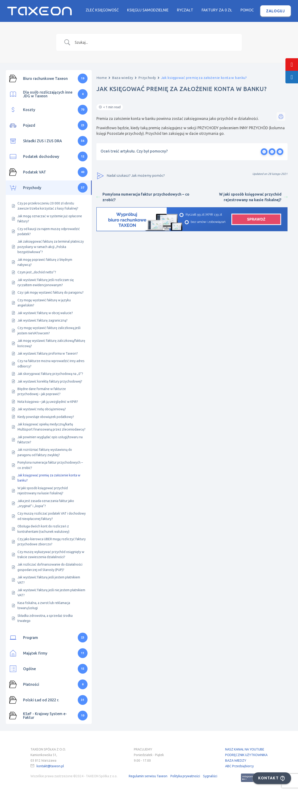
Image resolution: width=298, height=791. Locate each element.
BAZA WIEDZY (235, 760)
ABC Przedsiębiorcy (239, 766)
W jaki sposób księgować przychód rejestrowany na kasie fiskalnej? (253, 197)
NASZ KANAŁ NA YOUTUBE (244, 749)
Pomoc (247, 10)
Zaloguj (275, 11)
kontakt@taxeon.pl (50, 766)
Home (101, 78)
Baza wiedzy (122, 78)
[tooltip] (291, 64)
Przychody (147, 78)
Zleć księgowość (102, 10)
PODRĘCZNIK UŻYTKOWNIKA (246, 755)
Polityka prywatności (185, 776)
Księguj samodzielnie (148, 10)
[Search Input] (154, 42)
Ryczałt (185, 10)
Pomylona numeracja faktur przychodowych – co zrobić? (142, 197)
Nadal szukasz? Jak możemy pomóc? (130, 176)
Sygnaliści (210, 776)
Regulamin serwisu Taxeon (148, 776)
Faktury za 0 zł (217, 10)
